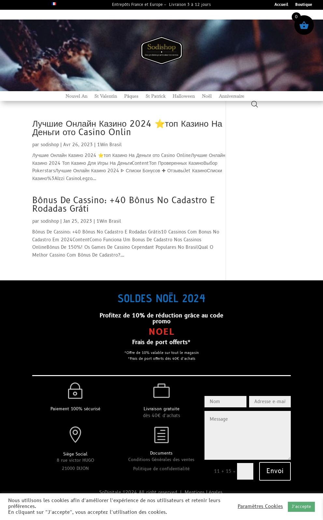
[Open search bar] (254, 104)
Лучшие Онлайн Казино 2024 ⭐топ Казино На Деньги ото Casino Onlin (127, 128)
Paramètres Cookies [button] (260, 507)
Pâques (131, 96)
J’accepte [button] (301, 507)
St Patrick (155, 96)
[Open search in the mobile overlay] (254, 97)
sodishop (50, 145)
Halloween (184, 96)
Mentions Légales (204, 492)
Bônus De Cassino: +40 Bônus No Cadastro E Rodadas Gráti (123, 205)
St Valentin (105, 96)
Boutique (303, 5)
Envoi (275, 471)
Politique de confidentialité (161, 469)
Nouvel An (76, 96)
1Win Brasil (109, 145)
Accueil (281, 5)
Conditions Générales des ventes (161, 460)
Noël (207, 96)
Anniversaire (231, 96)
